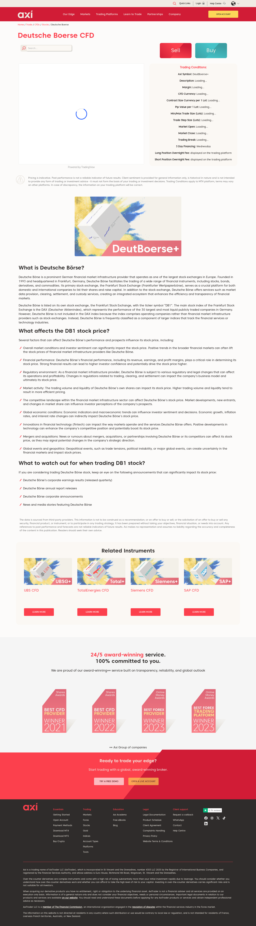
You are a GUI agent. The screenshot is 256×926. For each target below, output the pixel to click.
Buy (211, 50)
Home (21, 24)
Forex (86, 820)
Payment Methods (62, 825)
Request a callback (183, 814)
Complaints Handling (154, 830)
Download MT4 (61, 830)
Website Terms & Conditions (158, 841)
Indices (86, 836)
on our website (70, 897)
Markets (87, 814)
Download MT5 (61, 836)
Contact (177, 825)
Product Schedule (152, 820)
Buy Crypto (59, 841)
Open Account (223, 14)
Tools (86, 852)
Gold (85, 830)
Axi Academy (120, 814)
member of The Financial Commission (62, 907)
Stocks (45, 24)
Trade (29, 24)
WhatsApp (178, 820)
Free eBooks (119, 820)
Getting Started (61, 814)
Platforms (88, 846)
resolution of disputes (143, 907)
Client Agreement (152, 825)
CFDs (37, 24)
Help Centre (179, 830)
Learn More (39, 612)
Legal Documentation (154, 814)
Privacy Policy (150, 836)
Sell (175, 50)
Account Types (90, 841)
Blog (115, 825)
